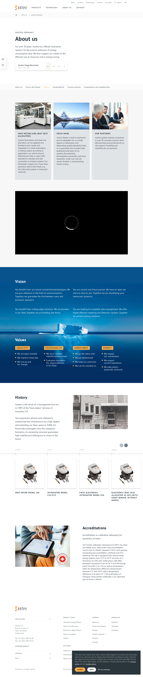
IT (64, 66)
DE (54, 66)
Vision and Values (33, 87)
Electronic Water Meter (72, 630)
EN (125, 2)
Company (115, 630)
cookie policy (91, 664)
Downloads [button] (115, 617)
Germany (18, 653)
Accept (80, 669)
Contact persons (74, 87)
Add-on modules (69, 634)
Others (65, 638)
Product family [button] (69, 617)
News (73, 2)
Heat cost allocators (71, 626)
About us (19, 87)
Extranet (108, 2)
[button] (126, 445)
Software (114, 626)
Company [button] (95, 617)
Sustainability (58, 87)
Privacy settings (104, 669)
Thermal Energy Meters (72, 622)
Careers (100, 2)
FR (59, 66)
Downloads (90, 2)
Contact (80, 2)
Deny (92, 669)
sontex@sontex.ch (22, 646)
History (47, 87)
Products (114, 622)
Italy (17, 658)
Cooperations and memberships (97, 87)
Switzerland (20, 619)
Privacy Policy (67, 669)
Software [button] (67, 646)
